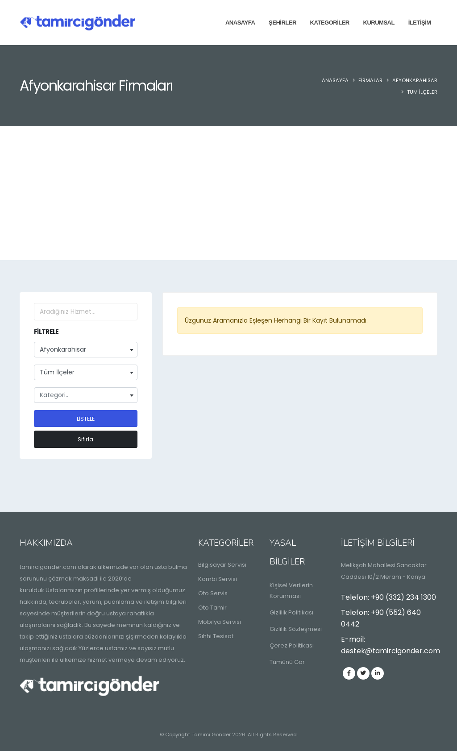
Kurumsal (379, 22)
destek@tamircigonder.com (390, 651)
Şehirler (282, 22)
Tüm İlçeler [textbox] (57, 372)
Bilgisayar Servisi (222, 564)
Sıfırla (85, 439)
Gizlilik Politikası (291, 612)
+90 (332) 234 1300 (403, 597)
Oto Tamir (212, 607)
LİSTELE (86, 419)
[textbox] (85, 395)
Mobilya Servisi (219, 622)
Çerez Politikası (292, 645)
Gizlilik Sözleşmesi (296, 629)
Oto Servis (213, 593)
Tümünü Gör (287, 662)
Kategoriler (329, 22)
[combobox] (85, 349)
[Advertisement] (228, 193)
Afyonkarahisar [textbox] (63, 349)
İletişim (419, 22)
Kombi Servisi (217, 579)
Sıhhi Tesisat (215, 636)
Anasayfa (240, 22)
